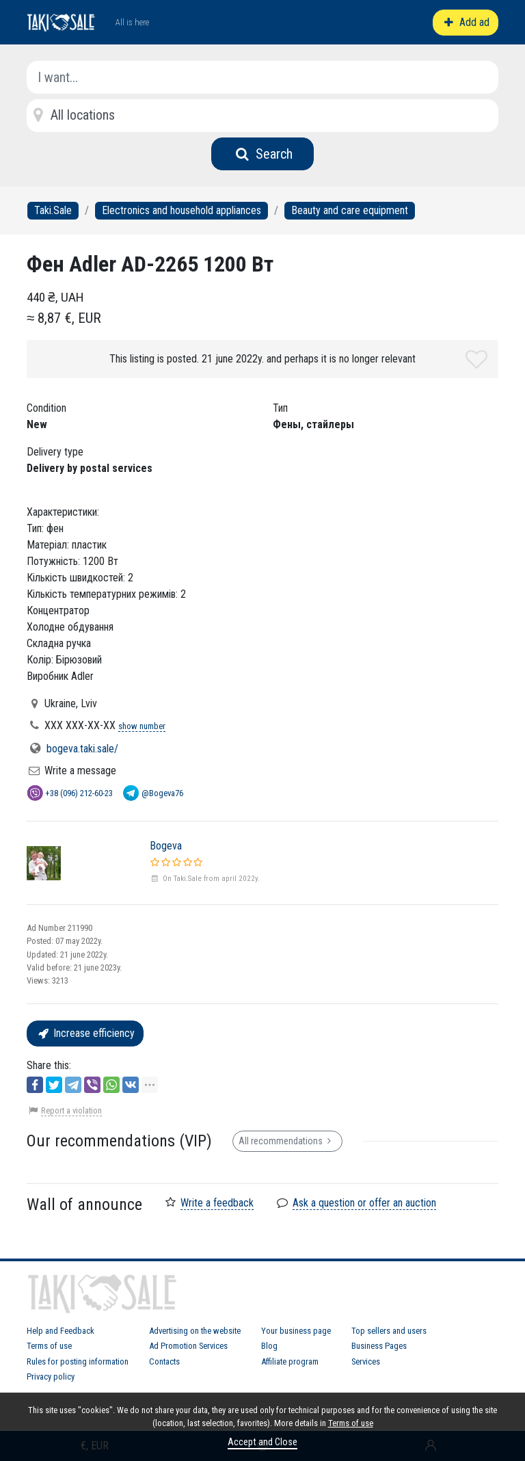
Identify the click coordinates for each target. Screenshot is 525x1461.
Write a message (80, 770)
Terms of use (49, 1346)
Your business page (296, 1331)
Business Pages (379, 1346)
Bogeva (166, 845)
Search (263, 154)
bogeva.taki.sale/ (82, 748)
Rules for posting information (78, 1361)
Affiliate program (290, 1361)
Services (365, 1361)
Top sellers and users (389, 1331)
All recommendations (287, 1140)
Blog (269, 1346)
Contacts (164, 1361)
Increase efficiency (85, 1033)
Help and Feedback (60, 1331)
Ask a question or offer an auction (364, 1202)
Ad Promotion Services (188, 1346)
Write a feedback (217, 1202)
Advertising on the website (195, 1331)
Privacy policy (51, 1376)
